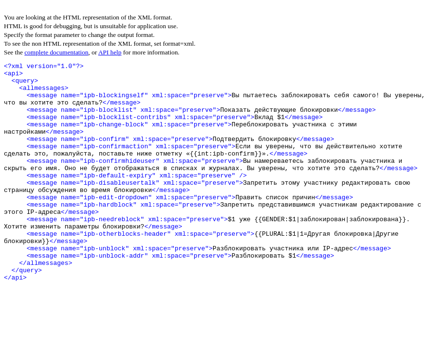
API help (110, 52)
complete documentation (56, 52)
